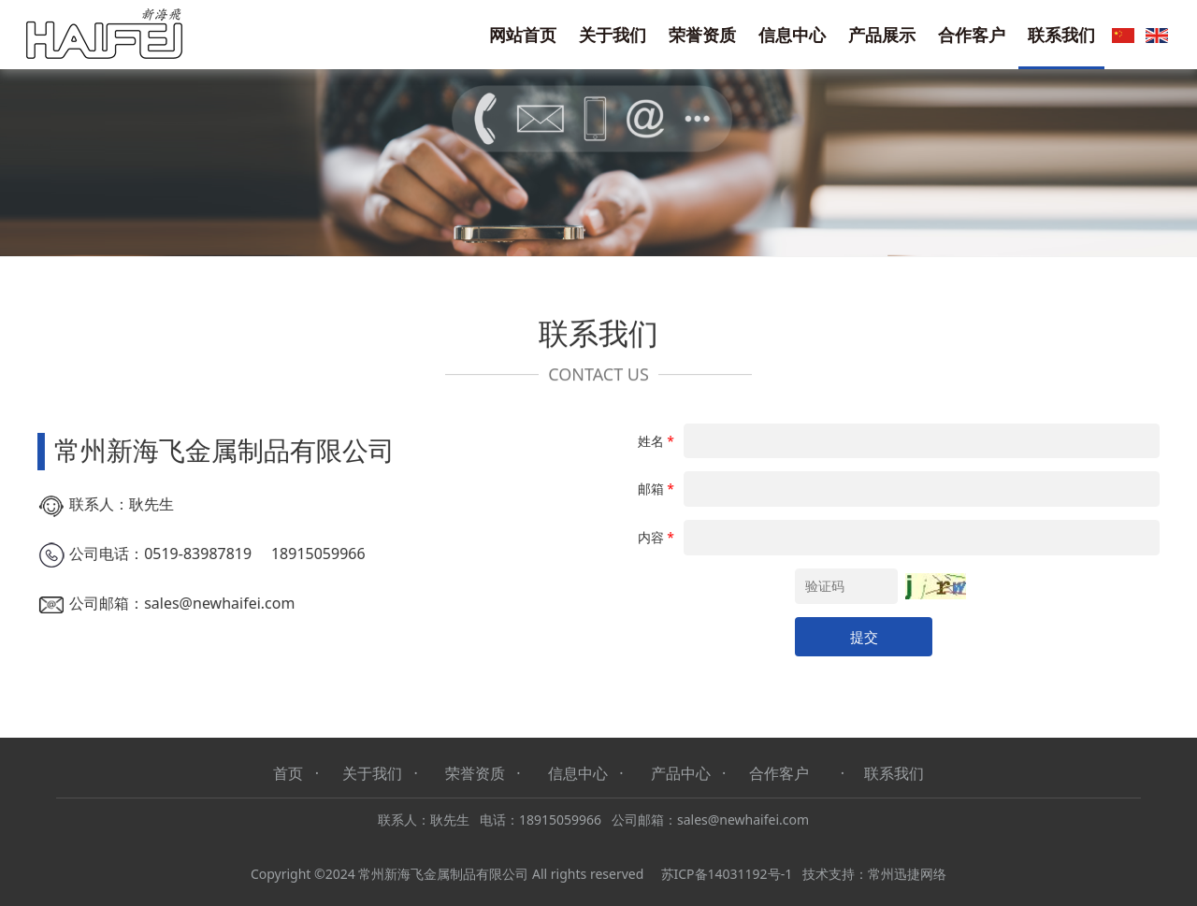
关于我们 (612, 34)
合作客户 (971, 34)
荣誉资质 (702, 34)
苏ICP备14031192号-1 (727, 874)
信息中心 (792, 34)
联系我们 (1061, 34)
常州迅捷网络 (907, 874)
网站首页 (522, 34)
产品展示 (882, 34)
